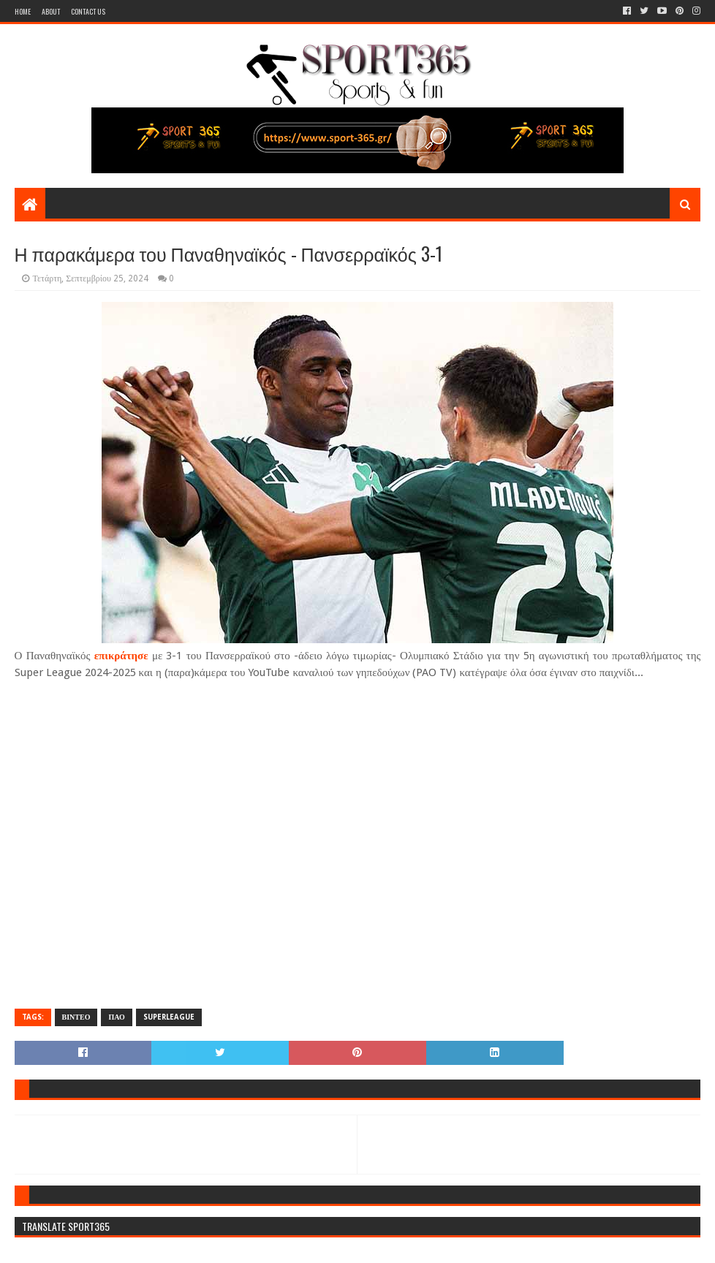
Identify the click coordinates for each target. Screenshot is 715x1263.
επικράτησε (121, 655)
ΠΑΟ (116, 1017)
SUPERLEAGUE (168, 1017)
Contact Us (88, 11)
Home (23, 11)
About (51, 11)
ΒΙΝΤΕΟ (76, 1017)
